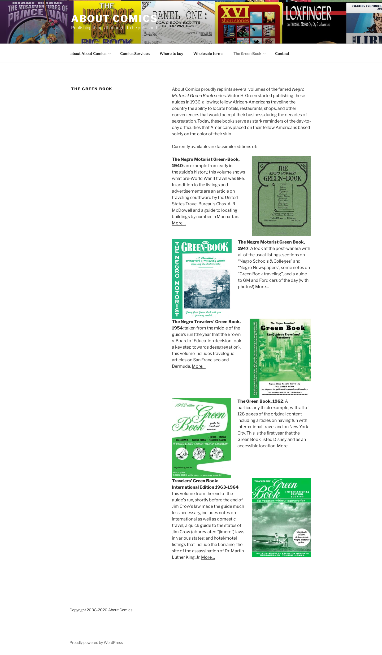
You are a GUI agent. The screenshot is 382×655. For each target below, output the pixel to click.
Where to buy (171, 53)
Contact (282, 53)
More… (179, 222)
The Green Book (249, 53)
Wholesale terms (208, 53)
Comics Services (135, 53)
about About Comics (91, 53)
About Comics (114, 18)
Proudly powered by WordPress (96, 642)
